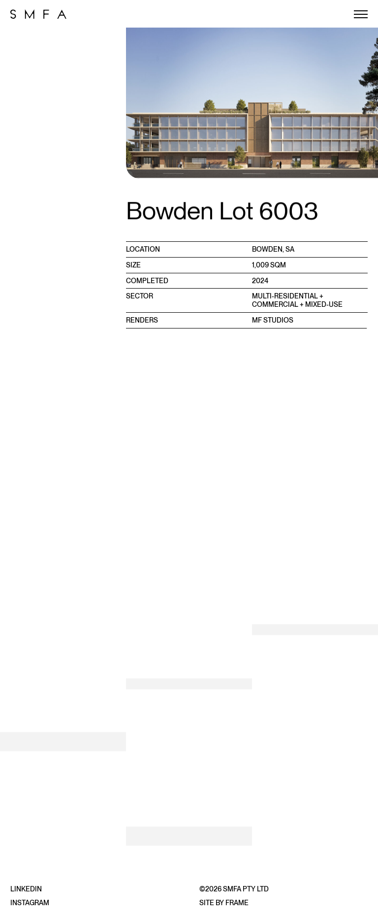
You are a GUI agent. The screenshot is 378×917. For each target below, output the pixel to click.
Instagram (29, 903)
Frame (237, 903)
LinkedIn (26, 889)
